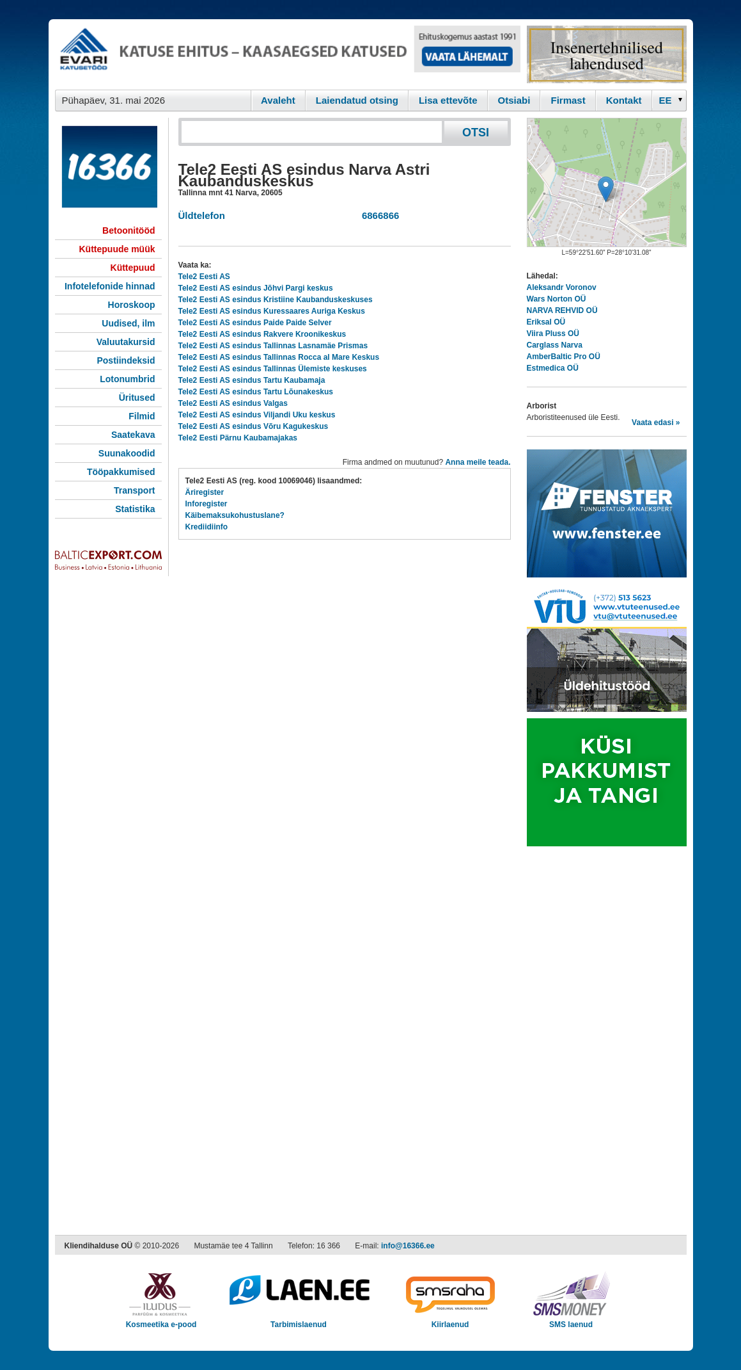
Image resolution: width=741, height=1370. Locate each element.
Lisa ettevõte (448, 100)
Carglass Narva (554, 345)
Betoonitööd (128, 230)
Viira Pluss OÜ (553, 333)
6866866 (378, 215)
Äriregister (204, 492)
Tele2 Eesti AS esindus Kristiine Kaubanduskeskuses (275, 299)
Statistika (135, 509)
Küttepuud (133, 267)
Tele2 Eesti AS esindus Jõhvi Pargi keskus (255, 288)
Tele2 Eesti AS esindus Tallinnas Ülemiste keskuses (272, 368)
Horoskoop (131, 305)
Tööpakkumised (121, 472)
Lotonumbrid (127, 379)
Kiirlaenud (450, 1320)
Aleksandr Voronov (562, 287)
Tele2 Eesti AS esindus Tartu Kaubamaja (251, 380)
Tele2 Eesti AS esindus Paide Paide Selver (255, 322)
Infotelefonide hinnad (110, 286)
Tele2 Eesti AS (204, 276)
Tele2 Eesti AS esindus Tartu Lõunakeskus (256, 391)
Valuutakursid (126, 342)
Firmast (567, 100)
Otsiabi (514, 100)
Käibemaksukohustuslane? (235, 515)
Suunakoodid (126, 453)
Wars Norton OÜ (556, 298)
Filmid (142, 416)
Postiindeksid (126, 360)
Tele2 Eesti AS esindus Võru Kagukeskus (253, 426)
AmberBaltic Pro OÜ (563, 356)
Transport (134, 490)
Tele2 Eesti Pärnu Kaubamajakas (238, 437)
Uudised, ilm (128, 323)
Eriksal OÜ (546, 322)
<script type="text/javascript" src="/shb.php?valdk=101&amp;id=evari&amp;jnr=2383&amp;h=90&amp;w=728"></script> (287, 54)
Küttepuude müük (117, 249)
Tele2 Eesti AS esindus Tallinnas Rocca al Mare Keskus (279, 357)
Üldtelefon (201, 215)
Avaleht (278, 100)
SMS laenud (571, 1320)
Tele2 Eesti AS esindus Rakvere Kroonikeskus (262, 334)
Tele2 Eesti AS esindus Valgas (233, 403)
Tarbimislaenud (299, 1320)
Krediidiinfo (206, 526)
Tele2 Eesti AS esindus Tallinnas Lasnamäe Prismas (273, 345)
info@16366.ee (408, 1245)
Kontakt (624, 100)
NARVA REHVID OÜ (562, 310)
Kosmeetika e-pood (161, 1320)
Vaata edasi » (656, 422)
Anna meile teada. (477, 462)
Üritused (137, 397)
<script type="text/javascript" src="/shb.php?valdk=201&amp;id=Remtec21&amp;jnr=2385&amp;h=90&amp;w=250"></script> (607, 54)
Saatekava (133, 435)
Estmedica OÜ (553, 368)
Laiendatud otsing (357, 100)
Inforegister (206, 503)
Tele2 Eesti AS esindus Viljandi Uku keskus (257, 414)
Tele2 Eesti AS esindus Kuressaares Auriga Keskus (271, 311)
